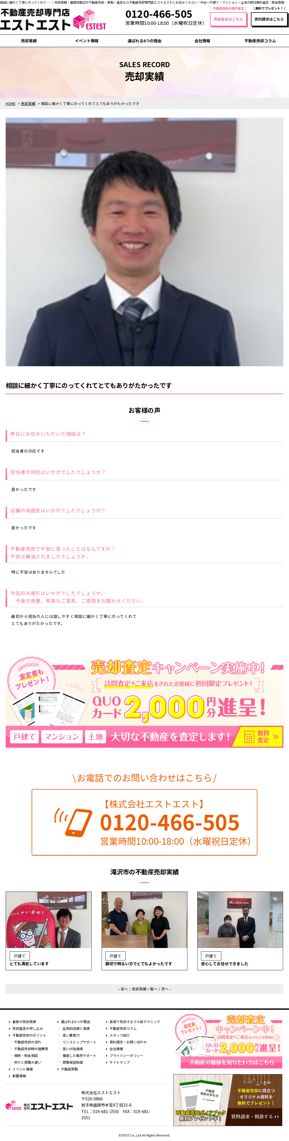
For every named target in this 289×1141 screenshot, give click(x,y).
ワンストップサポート (80, 1041)
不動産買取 (69, 1069)
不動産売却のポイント (29, 1035)
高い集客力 (71, 1035)
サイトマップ (120, 1062)
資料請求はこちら (269, 19)
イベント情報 (86, 40)
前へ (124, 988)
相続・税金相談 (26, 1055)
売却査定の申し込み (27, 1028)
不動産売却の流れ (27, 1041)
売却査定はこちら (228, 19)
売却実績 (29, 40)
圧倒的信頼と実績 (76, 1028)
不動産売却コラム (260, 40)
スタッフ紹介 (120, 1035)
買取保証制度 (73, 1062)
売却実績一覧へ (144, 988)
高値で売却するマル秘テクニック (135, 1021)
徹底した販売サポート (80, 1055)
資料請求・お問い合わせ (128, 1041)
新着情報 (19, 1075)
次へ (164, 988)
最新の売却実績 (24, 1021)
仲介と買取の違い (27, 1062)
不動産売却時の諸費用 (31, 1048)
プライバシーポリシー (126, 1055)
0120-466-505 (170, 821)
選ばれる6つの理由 (144, 40)
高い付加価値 (73, 1048)
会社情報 (202, 40)
